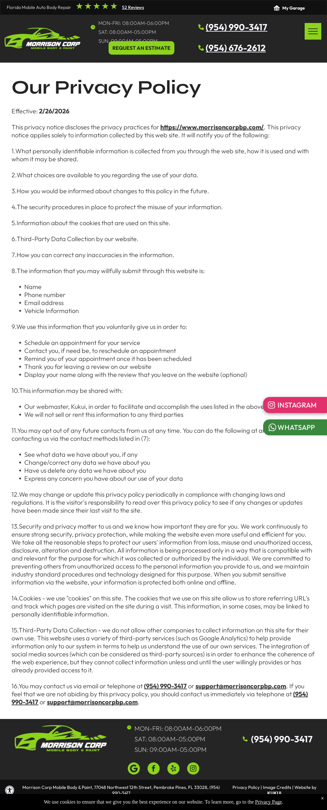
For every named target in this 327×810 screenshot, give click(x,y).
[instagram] (193, 769)
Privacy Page (268, 802)
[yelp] (173, 769)
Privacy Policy (246, 787)
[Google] (134, 769)
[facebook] (154, 769)
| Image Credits (276, 787)
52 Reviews (133, 7)
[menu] (313, 31)
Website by (305, 787)
